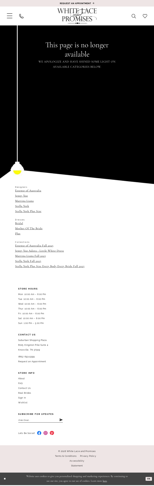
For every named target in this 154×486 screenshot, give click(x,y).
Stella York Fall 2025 (28, 261)
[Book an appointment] (77, 3)
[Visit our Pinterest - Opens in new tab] (52, 434)
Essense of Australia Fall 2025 (34, 245)
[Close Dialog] (5, 480)
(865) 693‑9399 (26, 357)
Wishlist (23, 402)
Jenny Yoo (21, 195)
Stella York (22, 206)
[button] (9, 15)
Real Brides (24, 393)
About (21, 378)
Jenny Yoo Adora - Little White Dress (39, 250)
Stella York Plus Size (28, 211)
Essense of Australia (28, 190)
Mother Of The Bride (29, 228)
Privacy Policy (88, 457)
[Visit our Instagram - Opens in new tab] (45, 434)
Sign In (22, 398)
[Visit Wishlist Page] (145, 16)
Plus (17, 233)
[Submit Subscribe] (61, 420)
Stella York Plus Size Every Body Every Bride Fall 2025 (50, 266)
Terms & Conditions (66, 457)
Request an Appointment (32, 361)
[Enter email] (40, 420)
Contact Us (24, 388)
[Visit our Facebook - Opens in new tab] (39, 434)
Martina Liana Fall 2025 (30, 256)
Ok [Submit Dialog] (148, 479)
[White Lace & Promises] (77, 16)
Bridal (19, 223)
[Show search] (133, 16)
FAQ (20, 383)
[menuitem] (9, 15)
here (105, 482)
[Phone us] (21, 16)
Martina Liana (24, 201)
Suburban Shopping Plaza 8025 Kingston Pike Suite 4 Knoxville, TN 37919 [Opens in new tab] (33, 345)
